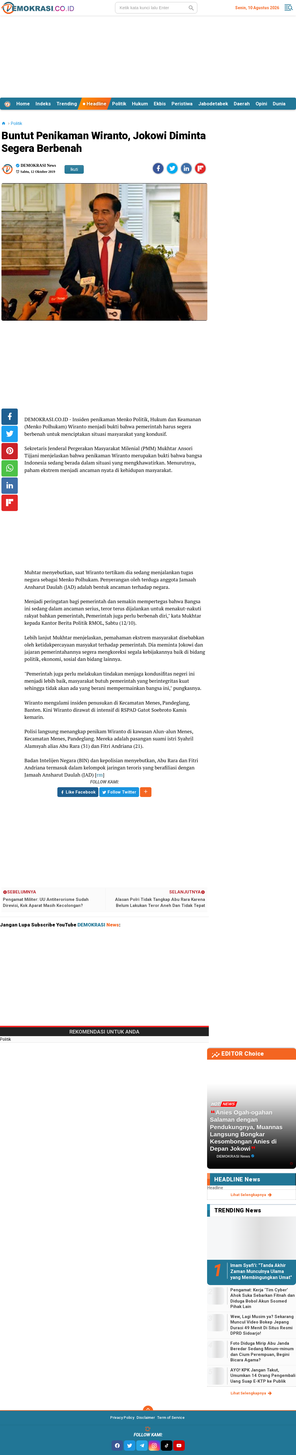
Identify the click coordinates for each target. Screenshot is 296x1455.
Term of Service (171, 1417)
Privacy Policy (122, 1417)
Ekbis (160, 104)
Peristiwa (182, 104)
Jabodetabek (213, 104)
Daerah (242, 104)
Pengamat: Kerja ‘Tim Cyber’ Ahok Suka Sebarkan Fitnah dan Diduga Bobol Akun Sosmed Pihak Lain (262, 1298)
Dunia (279, 104)
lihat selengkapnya (252, 1195)
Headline (94, 104)
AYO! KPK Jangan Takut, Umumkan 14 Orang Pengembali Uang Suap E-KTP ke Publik (262, 1375)
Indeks (43, 104)
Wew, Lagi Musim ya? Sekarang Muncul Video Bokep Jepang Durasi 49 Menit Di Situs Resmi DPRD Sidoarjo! (262, 1325)
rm (100, 774)
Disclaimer (146, 1417)
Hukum (140, 104)
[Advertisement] (148, 56)
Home (23, 104)
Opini (261, 104)
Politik (119, 104)
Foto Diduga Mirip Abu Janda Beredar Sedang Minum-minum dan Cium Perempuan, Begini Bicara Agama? (262, 1352)
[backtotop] (148, 1411)
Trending (67, 104)
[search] (156, 7)
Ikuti (74, 169)
